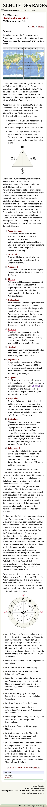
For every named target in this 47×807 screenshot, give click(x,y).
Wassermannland (15, 231)
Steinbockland (14, 448)
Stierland (11, 279)
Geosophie (24, 777)
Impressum (35, 806)
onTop (42, 806)
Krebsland (12, 329)
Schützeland (13, 419)
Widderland (13, 267)
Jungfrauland (13, 359)
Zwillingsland (13, 300)
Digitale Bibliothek (11, 10)
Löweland (12, 347)
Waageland (12, 377)
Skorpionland (13, 398)
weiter (40, 26)
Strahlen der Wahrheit (24, 768)
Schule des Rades (25, 10)
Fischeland (12, 254)
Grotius (36, 386)
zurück (33, 26)
